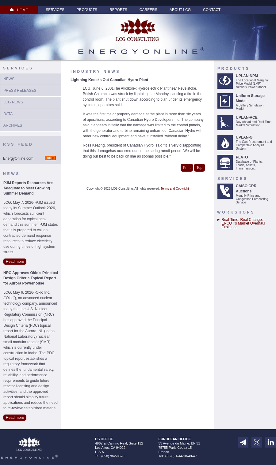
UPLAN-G (244, 137)
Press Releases (19, 90)
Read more (15, 261)
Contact (211, 10)
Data (8, 114)
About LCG (180, 10)
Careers (148, 10)
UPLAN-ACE (247, 117)
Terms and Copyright (175, 188)
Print (187, 168)
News (8, 79)
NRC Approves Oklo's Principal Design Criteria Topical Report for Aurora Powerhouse (30, 278)
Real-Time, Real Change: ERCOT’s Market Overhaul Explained (243, 223)
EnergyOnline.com (18, 158)
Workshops (236, 212)
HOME (19, 10)
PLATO (242, 157)
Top (199, 168)
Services (55, 10)
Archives (12, 125)
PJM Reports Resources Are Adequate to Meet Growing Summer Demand (28, 188)
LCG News (13, 102)
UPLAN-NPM (247, 76)
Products (87, 10)
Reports (118, 10)
